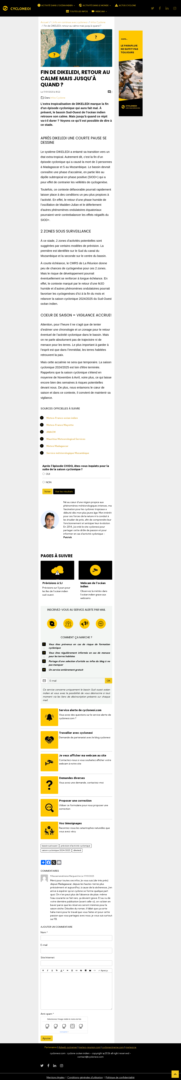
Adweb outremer (67, 1045)
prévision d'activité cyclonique (75, 844)
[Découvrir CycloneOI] (131, 73)
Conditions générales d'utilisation (85, 1075)
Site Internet (47, 956)
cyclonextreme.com (113, 1045)
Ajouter (47, 1037)
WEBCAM (98, 11)
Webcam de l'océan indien (93, 584)
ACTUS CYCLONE (125, 5)
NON (48, 482)
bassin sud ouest (50, 844)
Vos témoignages (70, 822)
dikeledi (77, 849)
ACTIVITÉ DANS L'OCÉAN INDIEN (55, 5)
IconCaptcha (63, 1030)
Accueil (44, 22)
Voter (47, 491)
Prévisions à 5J (52, 583)
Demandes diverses (72, 777)
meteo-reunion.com (90, 1045)
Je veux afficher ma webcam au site (82, 755)
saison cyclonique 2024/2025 (56, 849)
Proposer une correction (75, 799)
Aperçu (103, 969)
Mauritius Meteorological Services (66, 438)
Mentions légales (55, 1075)
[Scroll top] (175, 1074)
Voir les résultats (64, 491)
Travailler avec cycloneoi (76, 732)
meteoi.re (131, 1045)
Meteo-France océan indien (62, 417)
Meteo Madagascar (57, 446)
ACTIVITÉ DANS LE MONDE (94, 5)
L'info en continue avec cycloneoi (70, 22)
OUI (48, 473)
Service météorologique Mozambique (68, 453)
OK (108, 680)
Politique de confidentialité (120, 1075)
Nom (43, 931)
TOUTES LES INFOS (77, 11)
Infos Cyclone (98, 22)
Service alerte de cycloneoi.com (80, 710)
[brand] (14, 8)
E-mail (44, 943)
